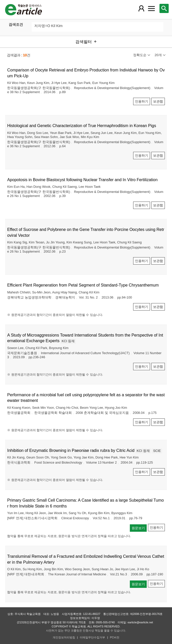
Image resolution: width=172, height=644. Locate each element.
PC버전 (114, 637)
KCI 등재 (68, 341)
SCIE (157, 451)
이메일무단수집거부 (92, 637)
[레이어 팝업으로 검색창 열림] (164, 8)
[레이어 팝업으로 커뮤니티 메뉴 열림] (151, 8)
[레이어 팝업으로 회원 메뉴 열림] (141, 8)
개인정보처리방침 (64, 637)
